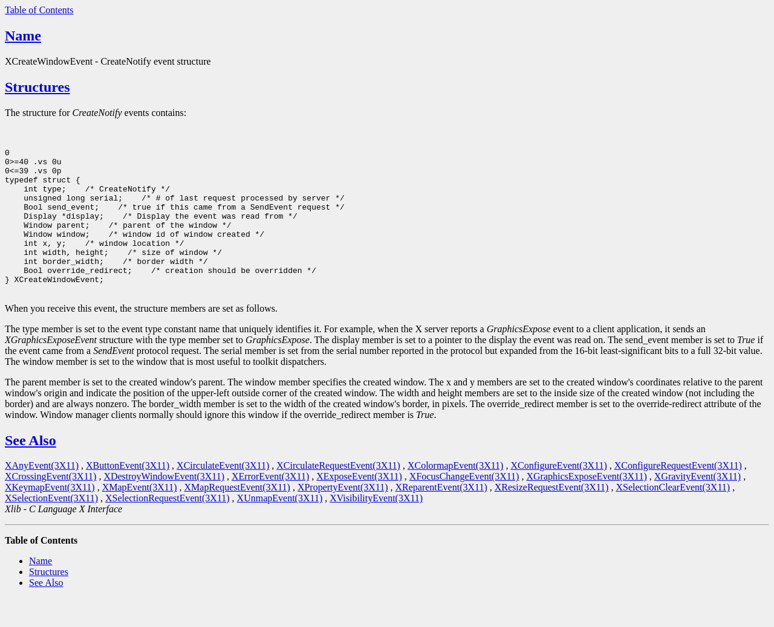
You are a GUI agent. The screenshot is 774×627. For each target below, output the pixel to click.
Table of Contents (39, 10)
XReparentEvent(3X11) (441, 516)
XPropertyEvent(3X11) (343, 516)
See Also (30, 469)
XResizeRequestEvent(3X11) (552, 516)
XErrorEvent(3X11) (270, 505)
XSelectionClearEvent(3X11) (673, 516)
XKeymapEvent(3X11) (50, 516)
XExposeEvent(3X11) (359, 505)
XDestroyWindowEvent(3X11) (163, 505)
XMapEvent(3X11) (139, 516)
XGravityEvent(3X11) (697, 505)
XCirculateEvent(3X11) (223, 494)
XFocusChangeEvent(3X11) (464, 505)
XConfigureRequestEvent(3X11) (678, 494)
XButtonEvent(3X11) (127, 494)
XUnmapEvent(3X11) (280, 527)
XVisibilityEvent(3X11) (376, 527)
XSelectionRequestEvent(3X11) (167, 527)
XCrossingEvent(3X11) (50, 505)
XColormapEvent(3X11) (455, 494)
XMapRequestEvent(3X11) (237, 516)
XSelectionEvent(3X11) (51, 527)
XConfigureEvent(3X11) (558, 494)
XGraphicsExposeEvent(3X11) (586, 505)
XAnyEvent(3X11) (42, 494)
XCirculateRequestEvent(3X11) (338, 494)
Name (23, 35)
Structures (37, 87)
